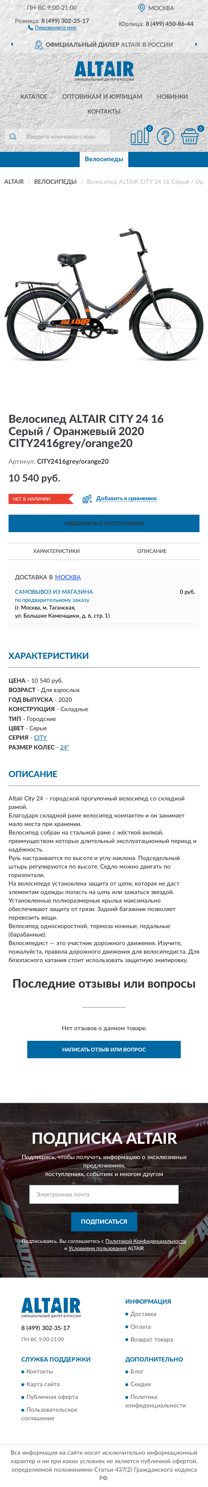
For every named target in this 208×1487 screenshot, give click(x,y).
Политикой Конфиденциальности (145, 1241)
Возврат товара (151, 1340)
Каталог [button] (34, 97)
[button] (52, 27)
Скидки (140, 1384)
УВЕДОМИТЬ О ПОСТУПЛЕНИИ (104, 523)
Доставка (143, 1314)
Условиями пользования (98, 1248)
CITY (40, 738)
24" (64, 748)
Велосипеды (104, 159)
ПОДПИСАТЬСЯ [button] (104, 1222)
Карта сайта (43, 1384)
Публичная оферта (52, 1397)
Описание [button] (152, 551)
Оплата (140, 1327)
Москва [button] (68, 578)
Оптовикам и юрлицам (102, 97)
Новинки (172, 97)
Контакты (104, 112)
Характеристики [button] (56, 551)
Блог (137, 1372)
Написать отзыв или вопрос (104, 1049)
